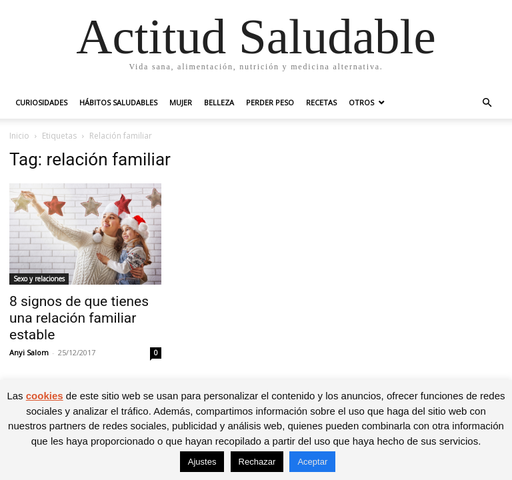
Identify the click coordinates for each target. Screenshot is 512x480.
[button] (487, 103)
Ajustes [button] (202, 462)
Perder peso (270, 102)
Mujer (180, 102)
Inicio (19, 135)
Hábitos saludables (118, 102)
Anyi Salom (29, 352)
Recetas (321, 102)
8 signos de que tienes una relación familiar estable (79, 318)
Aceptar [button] (312, 462)
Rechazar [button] (257, 462)
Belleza (219, 102)
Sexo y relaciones (39, 278)
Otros (361, 102)
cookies (44, 395)
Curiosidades (41, 102)
